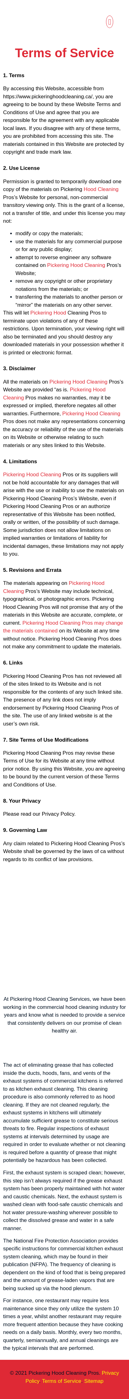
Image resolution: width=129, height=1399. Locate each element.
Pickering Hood (48, 313)
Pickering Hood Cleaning (76, 265)
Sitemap (93, 1381)
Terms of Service (61, 1381)
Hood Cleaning (101, 189)
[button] (109, 22)
